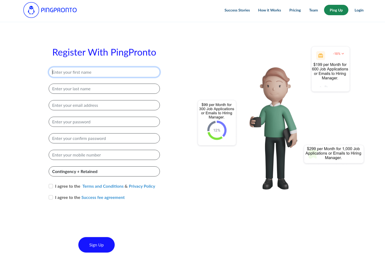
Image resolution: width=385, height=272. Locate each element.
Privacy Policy (142, 189)
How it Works (269, 10)
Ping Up (336, 10)
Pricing (295, 10)
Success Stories (237, 10)
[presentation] (89, 226)
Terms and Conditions (103, 189)
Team (313, 10)
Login (359, 10)
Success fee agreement (103, 201)
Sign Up (96, 248)
